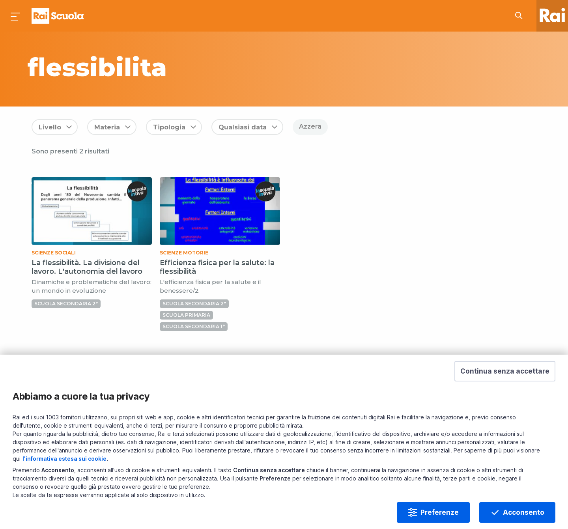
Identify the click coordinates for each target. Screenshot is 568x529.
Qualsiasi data (243, 127)
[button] (504, 371)
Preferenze (439, 512)
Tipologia (169, 127)
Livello (50, 127)
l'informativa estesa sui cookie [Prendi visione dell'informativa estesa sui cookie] (64, 458)
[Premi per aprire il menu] (16, 16)
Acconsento (523, 512)
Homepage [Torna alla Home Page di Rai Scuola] (58, 16)
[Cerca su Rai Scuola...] (521, 16)
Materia (107, 127)
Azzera (310, 126)
